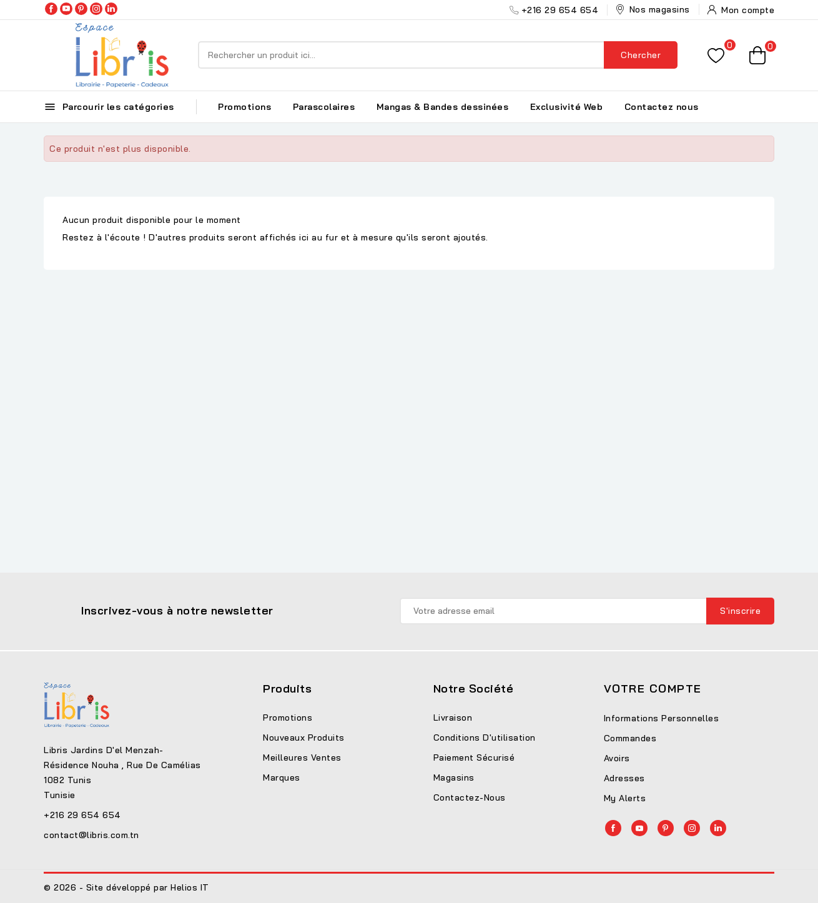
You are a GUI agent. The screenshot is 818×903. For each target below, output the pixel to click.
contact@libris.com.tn (91, 835)
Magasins (454, 777)
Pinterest (81, 8)
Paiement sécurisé (474, 757)
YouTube (66, 8)
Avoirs (617, 758)
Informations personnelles (661, 718)
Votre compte (653, 688)
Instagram (96, 8)
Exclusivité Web (566, 106)
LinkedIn (111, 8)
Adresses (624, 778)
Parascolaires (324, 106)
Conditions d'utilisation (484, 737)
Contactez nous (661, 106)
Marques (281, 777)
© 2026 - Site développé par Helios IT (126, 887)
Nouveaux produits (304, 737)
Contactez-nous (469, 797)
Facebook (51, 8)
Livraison (453, 717)
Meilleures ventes (302, 757)
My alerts (625, 798)
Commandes (630, 738)
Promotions (244, 106)
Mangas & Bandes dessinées (443, 106)
